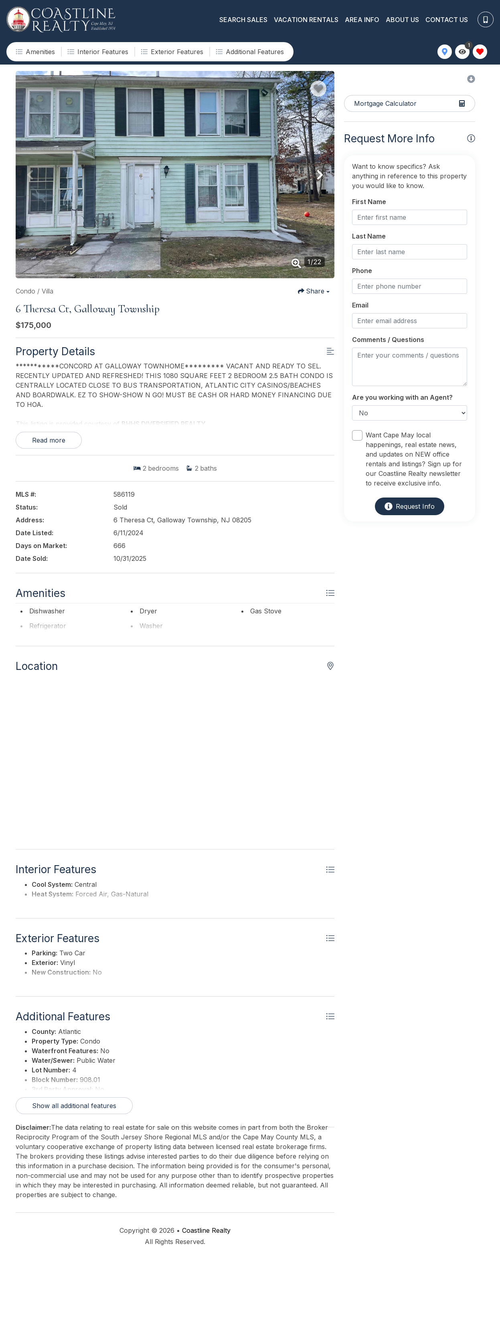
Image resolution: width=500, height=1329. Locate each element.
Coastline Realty (206, 1300)
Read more (48, 440)
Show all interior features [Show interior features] (70, 943)
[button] (30, 175)
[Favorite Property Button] (318, 89)
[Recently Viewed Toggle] (462, 52)
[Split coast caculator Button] (409, 103)
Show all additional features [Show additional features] (74, 1175)
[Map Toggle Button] (444, 52)
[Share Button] (313, 291)
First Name (369, 202)
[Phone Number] (486, 20)
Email (360, 305)
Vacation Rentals (306, 20)
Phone (362, 271)
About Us (402, 20)
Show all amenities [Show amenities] (60, 648)
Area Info (362, 20)
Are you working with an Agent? (402, 397)
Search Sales (243, 20)
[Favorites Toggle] (480, 52)
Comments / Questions (388, 340)
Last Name (369, 236)
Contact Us (446, 20)
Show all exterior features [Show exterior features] (71, 1045)
